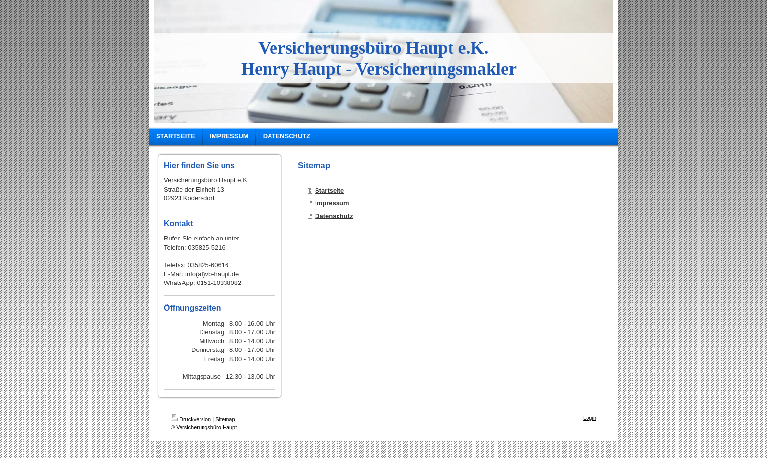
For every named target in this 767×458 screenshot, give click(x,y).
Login (589, 418)
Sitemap (225, 419)
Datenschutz (334, 215)
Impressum (332, 203)
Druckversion (191, 419)
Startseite (329, 190)
